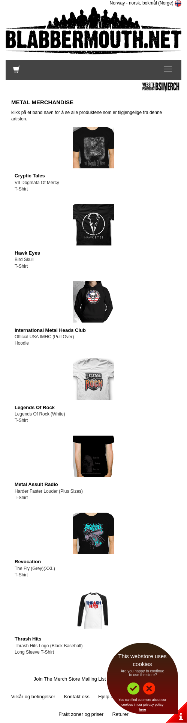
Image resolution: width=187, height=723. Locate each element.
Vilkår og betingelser (33, 696)
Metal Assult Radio (36, 484)
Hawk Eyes (27, 253)
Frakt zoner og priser (80, 714)
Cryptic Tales (30, 175)
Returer (120, 714)
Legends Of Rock (35, 407)
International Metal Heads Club (50, 330)
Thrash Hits (28, 639)
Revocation (28, 561)
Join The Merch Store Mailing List (70, 679)
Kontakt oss (77, 696)
